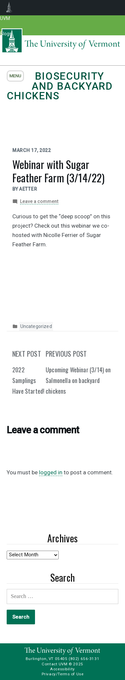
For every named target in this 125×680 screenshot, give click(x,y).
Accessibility (62, 669)
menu (15, 75)
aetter (28, 189)
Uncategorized (36, 326)
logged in (50, 472)
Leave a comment (39, 201)
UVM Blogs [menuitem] (9, 7)
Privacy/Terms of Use (63, 674)
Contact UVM (54, 664)
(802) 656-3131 (84, 658)
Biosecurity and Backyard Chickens (60, 86)
